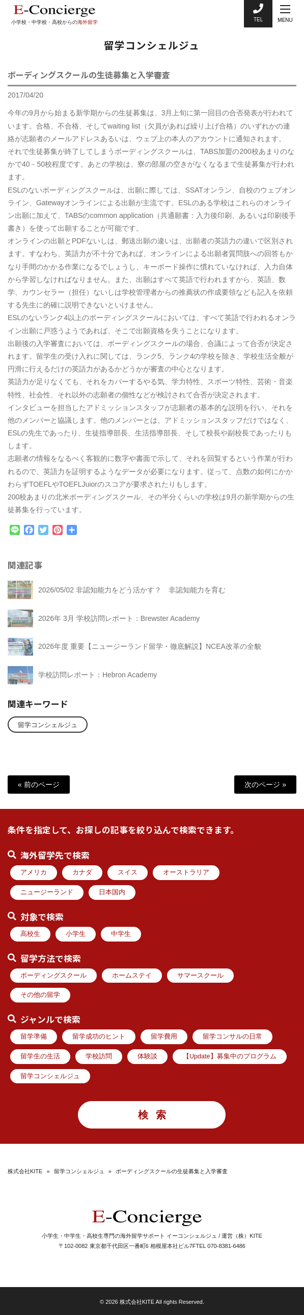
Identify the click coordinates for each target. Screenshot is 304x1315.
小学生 (76, 933)
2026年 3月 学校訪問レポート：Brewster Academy (119, 624)
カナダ (82, 872)
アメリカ (33, 872)
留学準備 (33, 1036)
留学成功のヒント (98, 1036)
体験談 (147, 1056)
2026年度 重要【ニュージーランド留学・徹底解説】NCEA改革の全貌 (149, 652)
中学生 (121, 933)
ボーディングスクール (53, 975)
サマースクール (200, 975)
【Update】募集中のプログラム (230, 1056)
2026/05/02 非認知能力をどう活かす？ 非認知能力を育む (132, 595)
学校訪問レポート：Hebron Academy (97, 680)
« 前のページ (39, 784)
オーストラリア (186, 872)
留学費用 (164, 1036)
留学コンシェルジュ (47, 725)
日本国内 (112, 892)
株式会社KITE (25, 1171)
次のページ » (265, 784)
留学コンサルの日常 (232, 1036)
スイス (127, 872)
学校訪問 (99, 1056)
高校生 (30, 933)
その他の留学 (40, 994)
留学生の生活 (40, 1056)
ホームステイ (132, 975)
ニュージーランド (46, 892)
